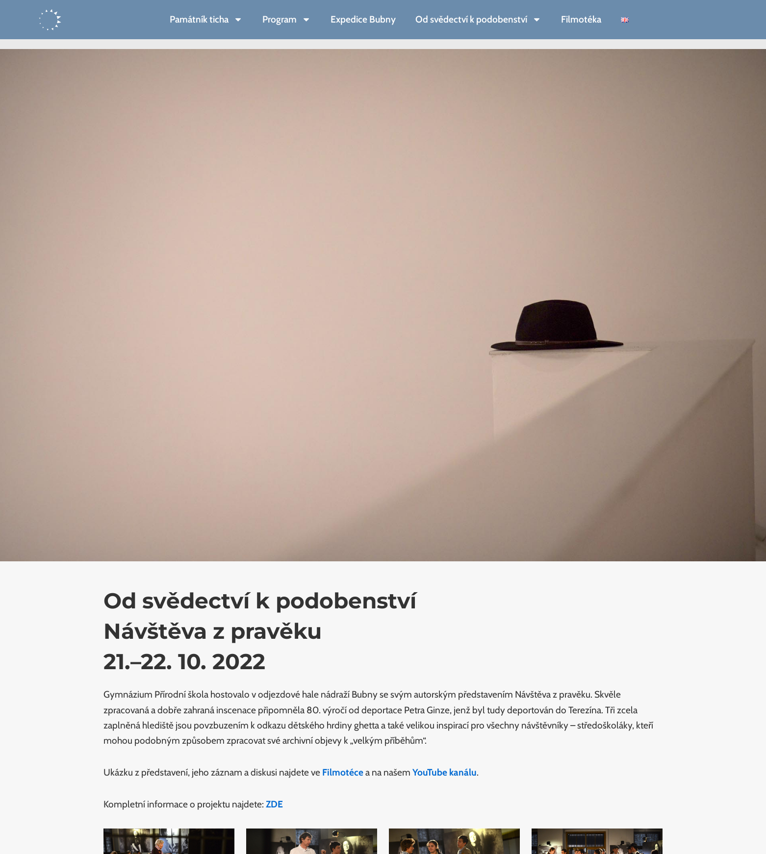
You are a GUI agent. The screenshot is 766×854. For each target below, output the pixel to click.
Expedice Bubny (363, 19)
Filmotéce (342, 772)
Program (286, 19)
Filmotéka (581, 19)
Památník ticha (206, 19)
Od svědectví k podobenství (478, 19)
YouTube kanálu (444, 772)
